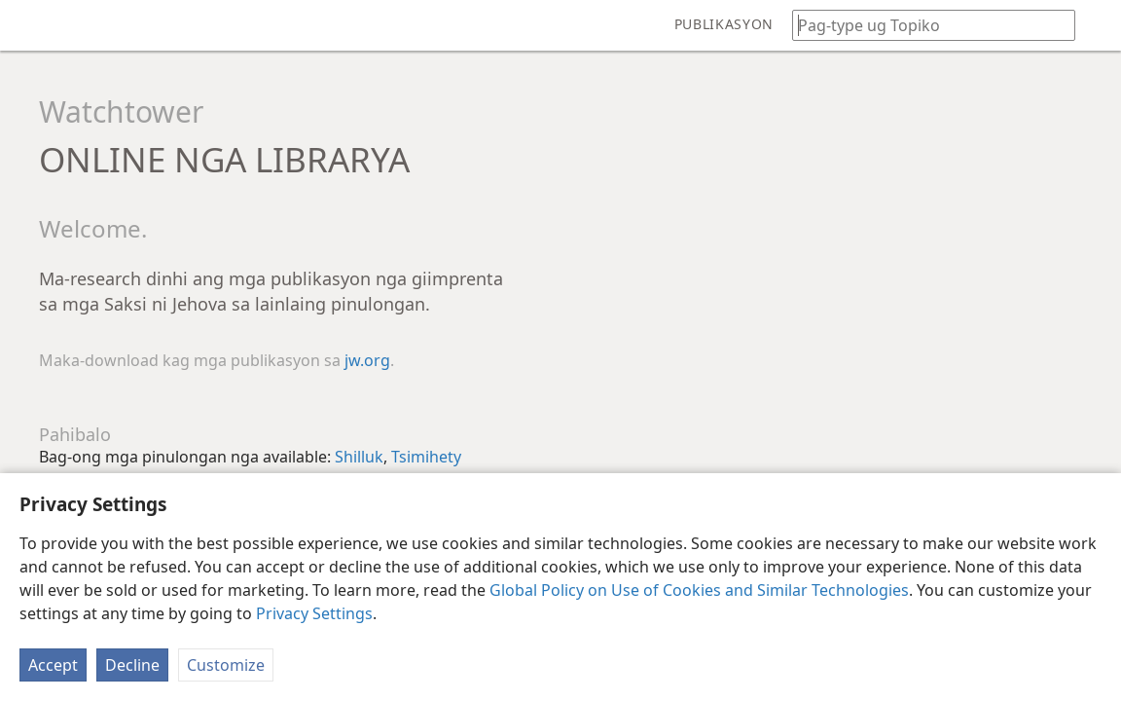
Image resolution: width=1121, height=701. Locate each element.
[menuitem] (29, 25)
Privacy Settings (314, 613)
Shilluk (359, 456)
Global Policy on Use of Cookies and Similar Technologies (699, 590)
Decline (132, 665)
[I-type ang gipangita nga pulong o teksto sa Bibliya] (924, 25)
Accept (53, 665)
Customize (226, 665)
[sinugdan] (29, 25)
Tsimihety (426, 456)
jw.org (367, 360)
